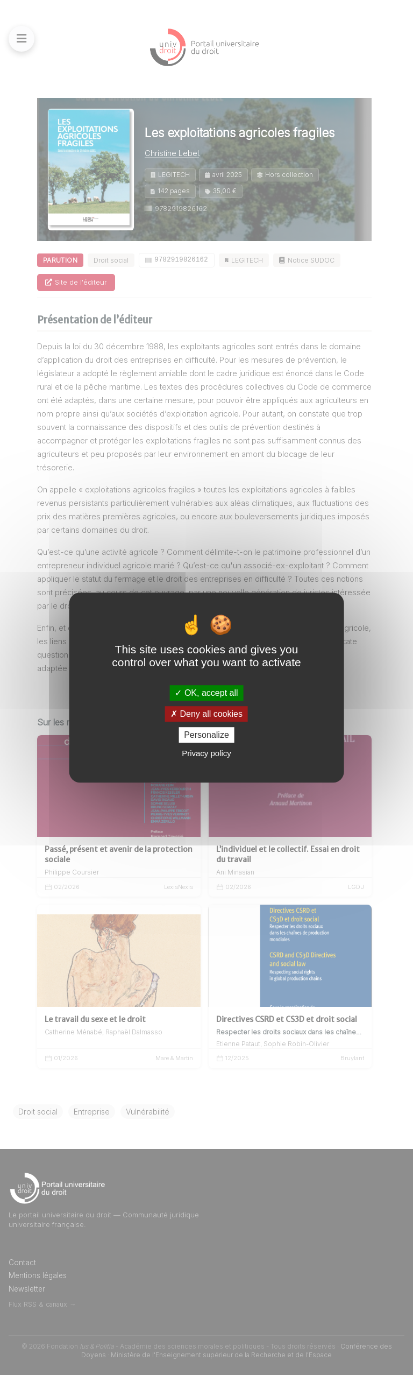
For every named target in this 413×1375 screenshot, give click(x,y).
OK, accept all (206, 692)
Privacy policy (206, 753)
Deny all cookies (206, 713)
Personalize (206, 734)
